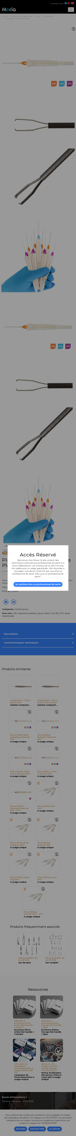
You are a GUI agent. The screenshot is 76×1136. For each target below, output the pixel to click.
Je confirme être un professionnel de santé (38, 584)
